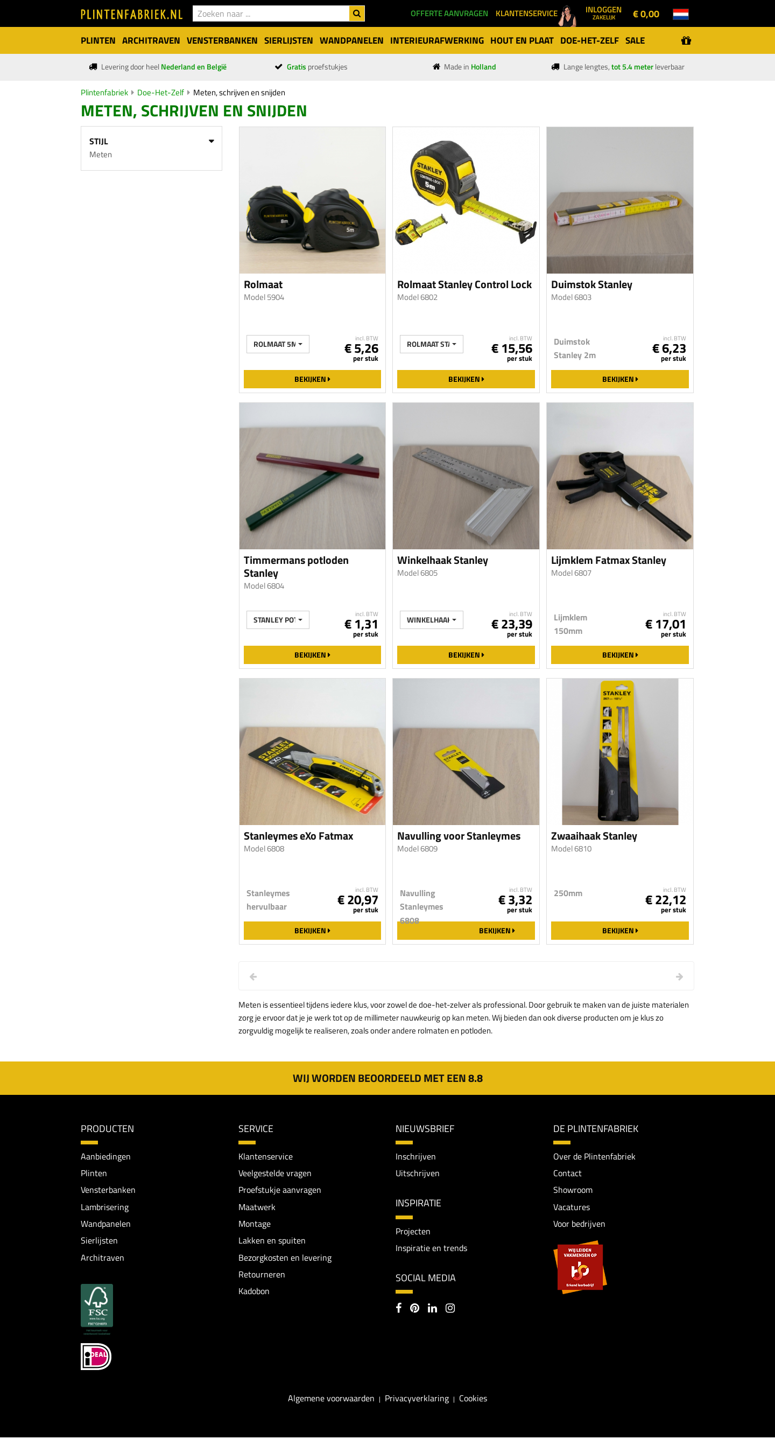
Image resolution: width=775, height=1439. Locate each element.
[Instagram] (450, 1310)
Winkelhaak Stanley (442, 560)
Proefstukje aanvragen (279, 1190)
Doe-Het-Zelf (160, 92)
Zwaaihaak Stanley (594, 835)
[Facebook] (398, 1310)
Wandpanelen (106, 1224)
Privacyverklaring (417, 1399)
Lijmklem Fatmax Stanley (608, 560)
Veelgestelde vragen (275, 1172)
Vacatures (571, 1207)
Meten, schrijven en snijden (239, 92)
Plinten (94, 1172)
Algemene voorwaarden (331, 1399)
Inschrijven (416, 1156)
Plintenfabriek (104, 92)
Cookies (473, 1399)
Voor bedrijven (579, 1224)
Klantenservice (265, 1156)
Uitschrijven (418, 1172)
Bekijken (312, 379)
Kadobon (254, 1292)
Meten (100, 154)
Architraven (102, 1258)
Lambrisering (105, 1207)
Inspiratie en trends (431, 1248)
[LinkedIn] (432, 1310)
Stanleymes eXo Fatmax (298, 835)
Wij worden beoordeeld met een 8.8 (388, 1078)
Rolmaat (263, 284)
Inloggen (604, 12)
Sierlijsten (99, 1241)
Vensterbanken (108, 1190)
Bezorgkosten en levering (285, 1258)
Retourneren (261, 1275)
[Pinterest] (414, 1310)
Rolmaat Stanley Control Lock (464, 284)
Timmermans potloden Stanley (296, 566)
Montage (254, 1224)
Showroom (573, 1190)
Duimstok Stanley (591, 284)
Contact (567, 1172)
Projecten (413, 1231)
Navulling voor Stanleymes (458, 835)
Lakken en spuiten (272, 1241)
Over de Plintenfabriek (594, 1156)
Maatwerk (257, 1207)
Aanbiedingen (106, 1156)
